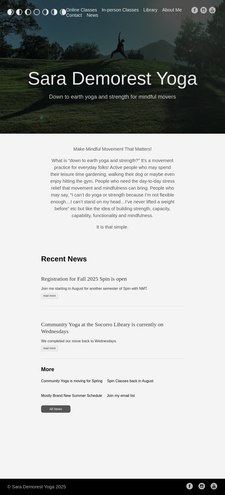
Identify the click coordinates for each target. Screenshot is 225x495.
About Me (172, 9)
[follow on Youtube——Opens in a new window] (213, 12)
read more (49, 295)
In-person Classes (120, 9)
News (92, 15)
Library (150, 9)
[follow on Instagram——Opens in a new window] (204, 12)
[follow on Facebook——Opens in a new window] (195, 12)
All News (56, 409)
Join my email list (121, 396)
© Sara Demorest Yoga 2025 (36, 486)
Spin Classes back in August (130, 381)
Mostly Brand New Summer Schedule (71, 396)
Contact (74, 15)
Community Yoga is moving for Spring (71, 381)
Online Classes (81, 9)
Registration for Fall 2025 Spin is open (84, 279)
